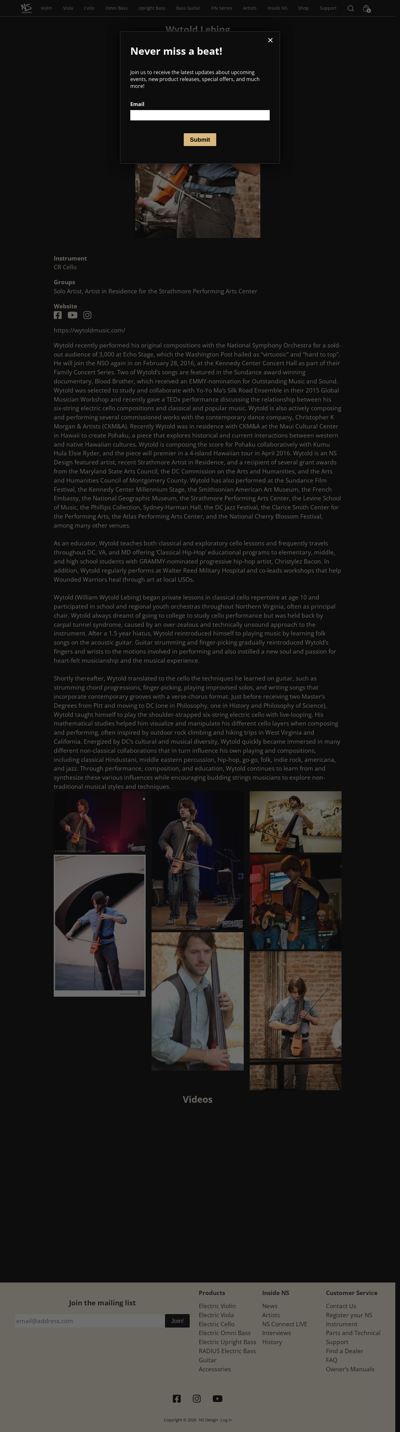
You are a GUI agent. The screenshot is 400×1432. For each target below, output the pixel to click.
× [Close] (270, 40)
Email (137, 104)
